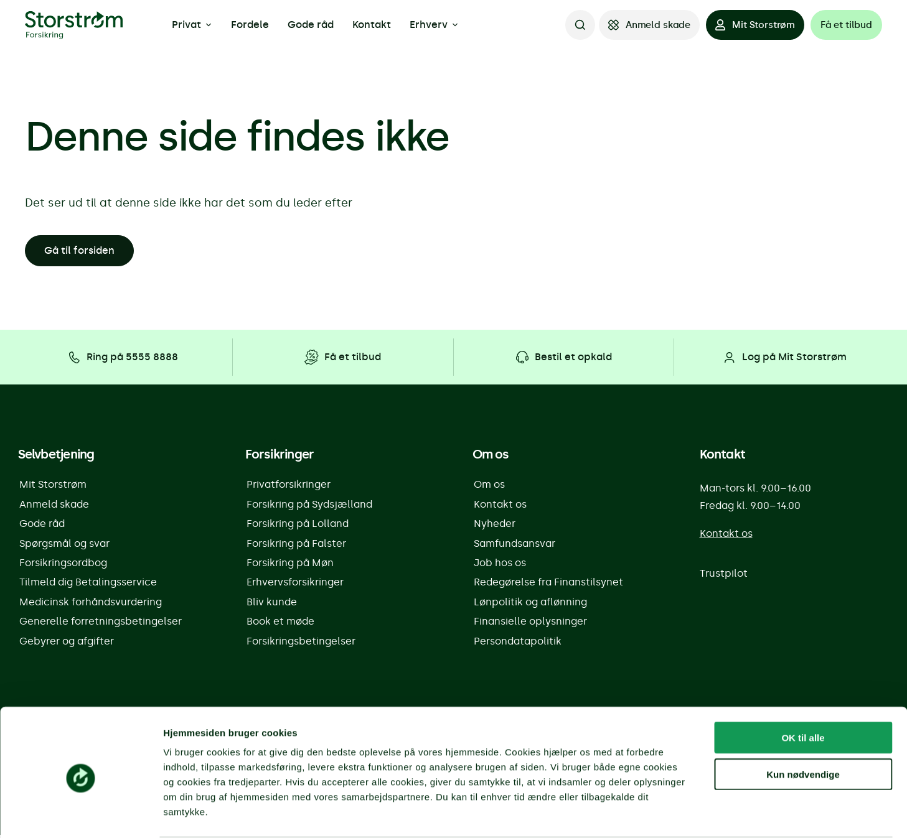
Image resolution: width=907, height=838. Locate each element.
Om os (489, 485)
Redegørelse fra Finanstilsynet (548, 584)
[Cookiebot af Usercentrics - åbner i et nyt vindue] (80, 813)
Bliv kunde (272, 604)
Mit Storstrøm (53, 485)
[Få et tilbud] (846, 25)
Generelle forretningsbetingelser (100, 624)
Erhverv (434, 25)
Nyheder (494, 525)
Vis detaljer (647, 813)
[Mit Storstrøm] (755, 25)
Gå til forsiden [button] (79, 250)
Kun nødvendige (803, 725)
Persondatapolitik (518, 644)
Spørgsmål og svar (64, 545)
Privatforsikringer (289, 485)
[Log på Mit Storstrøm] (784, 357)
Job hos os (500, 564)
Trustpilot (724, 574)
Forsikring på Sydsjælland (309, 505)
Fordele (250, 24)
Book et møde (280, 624)
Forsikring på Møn (290, 564)
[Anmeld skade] (649, 25)
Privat (192, 25)
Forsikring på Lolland (298, 525)
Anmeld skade (54, 505)
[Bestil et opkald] (564, 357)
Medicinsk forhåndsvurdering (90, 604)
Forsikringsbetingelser (301, 644)
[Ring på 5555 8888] (122, 357)
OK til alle (802, 689)
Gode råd (311, 24)
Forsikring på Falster (296, 545)
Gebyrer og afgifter (66, 644)
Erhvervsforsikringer (295, 584)
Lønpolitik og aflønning (530, 604)
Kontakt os (500, 505)
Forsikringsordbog (63, 564)
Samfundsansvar (514, 545)
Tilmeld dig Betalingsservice (88, 584)
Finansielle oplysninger (530, 624)
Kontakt (371, 24)
